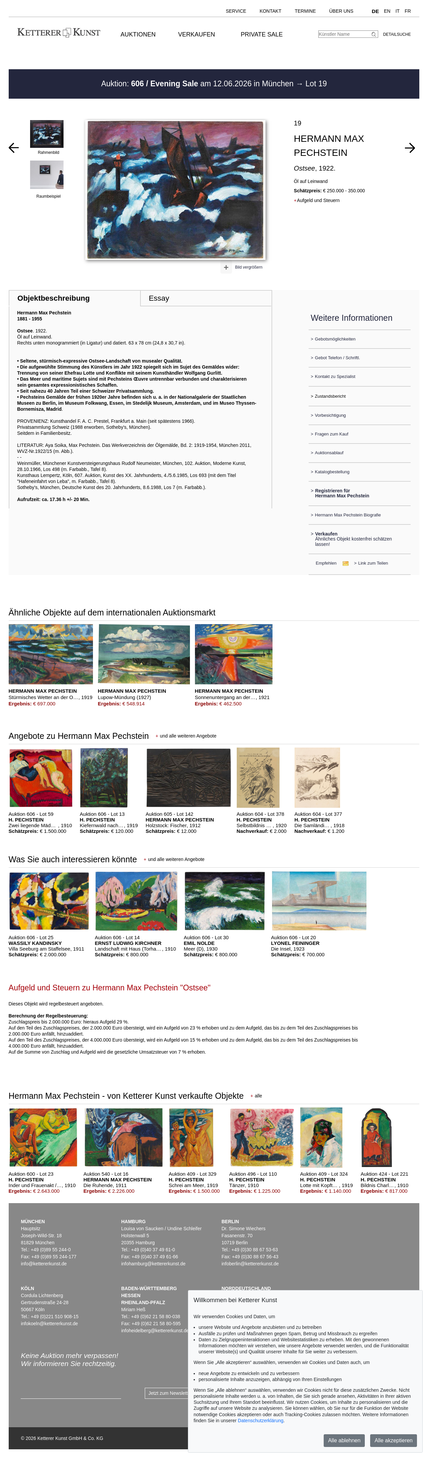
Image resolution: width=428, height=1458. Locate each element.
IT (398, 11)
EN (387, 11)
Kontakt (270, 11)
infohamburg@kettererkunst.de (153, 1263)
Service (236, 11)
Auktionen (138, 34)
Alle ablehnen (344, 1440)
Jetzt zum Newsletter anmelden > (183, 1393)
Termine (305, 11)
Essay (159, 298)
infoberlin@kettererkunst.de (250, 1263)
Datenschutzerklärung (260, 1420)
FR (408, 11)
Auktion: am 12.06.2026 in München (198, 83)
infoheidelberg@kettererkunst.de (155, 1330)
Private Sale (262, 34)
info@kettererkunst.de (44, 1263)
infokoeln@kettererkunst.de (49, 1323)
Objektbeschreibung (53, 298)
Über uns (341, 11)
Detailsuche (397, 34)
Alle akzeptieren (393, 1440)
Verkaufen (196, 34)
